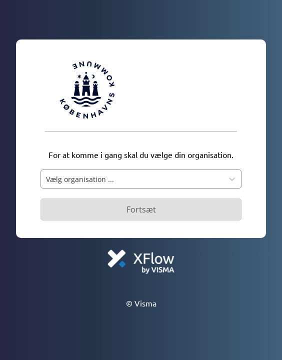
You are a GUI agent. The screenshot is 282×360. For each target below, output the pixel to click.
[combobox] (132, 179)
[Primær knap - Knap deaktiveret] (141, 209)
